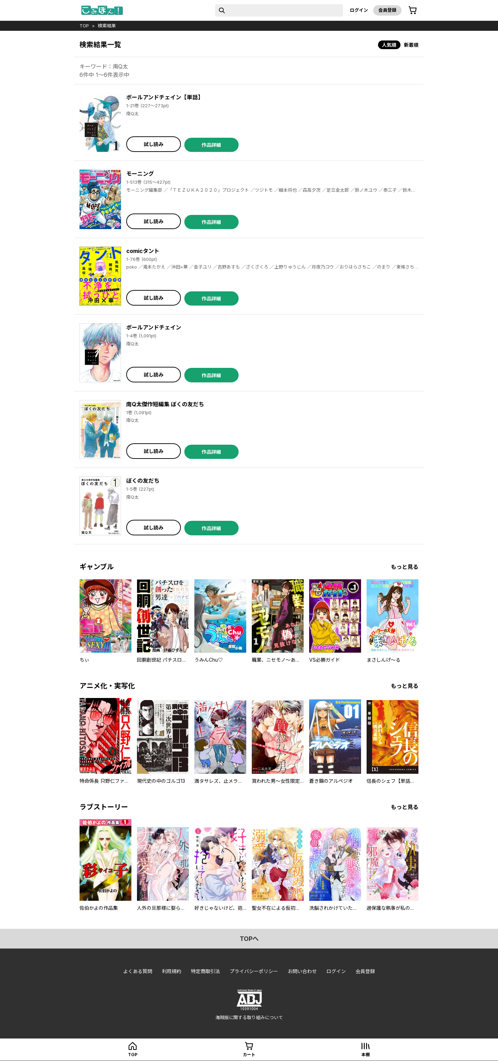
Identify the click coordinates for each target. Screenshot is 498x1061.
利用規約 (171, 971)
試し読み (153, 144)
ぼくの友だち (142, 480)
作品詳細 (211, 145)
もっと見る (404, 566)
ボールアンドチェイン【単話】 (164, 97)
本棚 (365, 1054)
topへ (249, 938)
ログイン (359, 10)
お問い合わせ (302, 971)
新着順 (411, 45)
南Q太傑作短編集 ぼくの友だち (165, 404)
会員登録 (387, 10)
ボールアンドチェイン (153, 327)
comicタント (142, 250)
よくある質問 (137, 971)
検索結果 (107, 25)
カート (249, 1054)
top (84, 25)
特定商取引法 (205, 971)
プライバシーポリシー (254, 971)
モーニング (140, 173)
